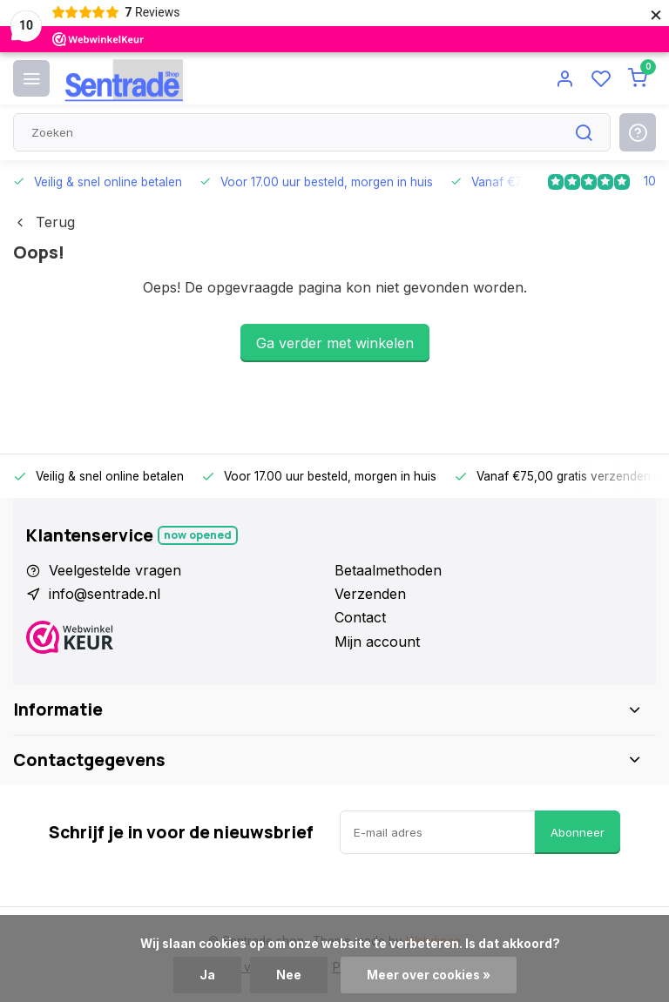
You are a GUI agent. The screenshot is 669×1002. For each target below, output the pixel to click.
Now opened (198, 535)
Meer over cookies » (428, 975)
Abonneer (578, 832)
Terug (44, 222)
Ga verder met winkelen (335, 343)
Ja (207, 975)
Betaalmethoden (388, 570)
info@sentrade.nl (104, 593)
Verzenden (370, 593)
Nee (288, 975)
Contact (360, 617)
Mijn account (377, 641)
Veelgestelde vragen (115, 570)
